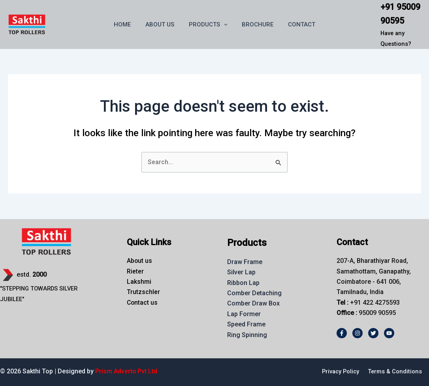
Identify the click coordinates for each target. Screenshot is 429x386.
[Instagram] (357, 333)
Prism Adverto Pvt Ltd (126, 371)
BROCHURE (255, 24)
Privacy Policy (339, 371)
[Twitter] (373, 333)
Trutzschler (143, 292)
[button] (224, 24)
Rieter (135, 271)
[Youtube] (389, 333)
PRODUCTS (208, 24)
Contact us (142, 302)
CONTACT (296, 24)
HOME (127, 24)
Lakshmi (139, 281)
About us (139, 260)
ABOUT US (162, 24)
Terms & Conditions (394, 371)
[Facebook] (342, 333)
